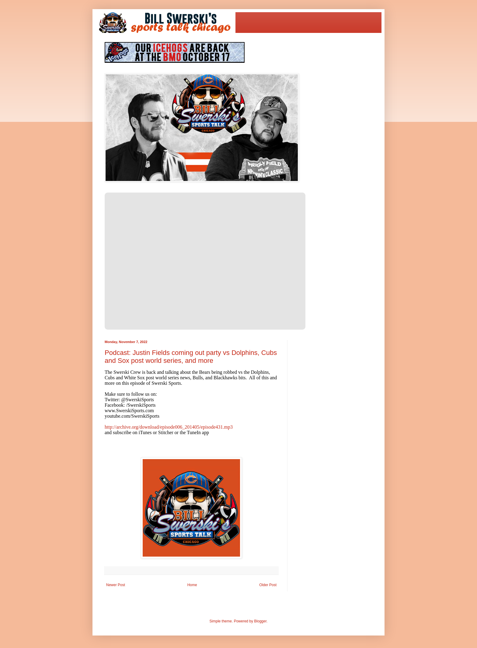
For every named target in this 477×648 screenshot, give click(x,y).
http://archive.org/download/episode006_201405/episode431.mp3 (169, 427)
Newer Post (115, 585)
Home (192, 585)
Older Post (268, 585)
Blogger (260, 621)
